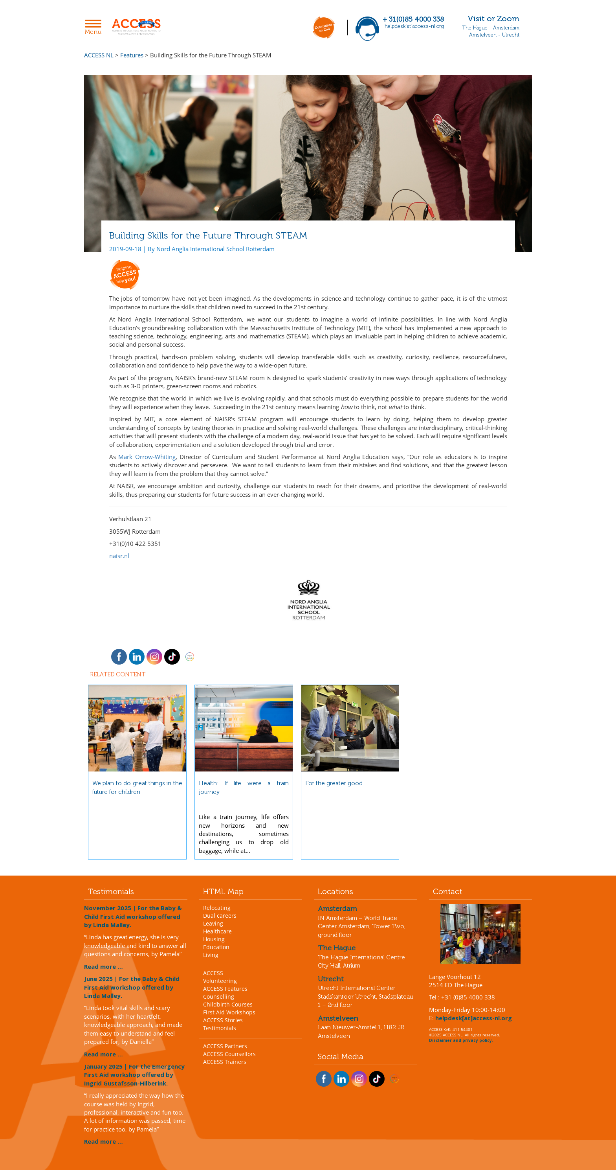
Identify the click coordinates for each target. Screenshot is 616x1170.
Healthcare (217, 931)
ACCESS (213, 973)
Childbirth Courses (228, 1004)
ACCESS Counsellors (229, 1054)
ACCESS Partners (225, 1046)
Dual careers (219, 915)
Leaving (213, 923)
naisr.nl (119, 556)
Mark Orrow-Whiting (147, 457)
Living (210, 955)
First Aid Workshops (229, 1012)
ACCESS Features (225, 988)
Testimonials (219, 1028)
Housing (214, 939)
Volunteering (220, 980)
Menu (95, 27)
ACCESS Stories (223, 1020)
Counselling (218, 996)
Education (216, 947)
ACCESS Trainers (224, 1061)
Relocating (217, 907)
